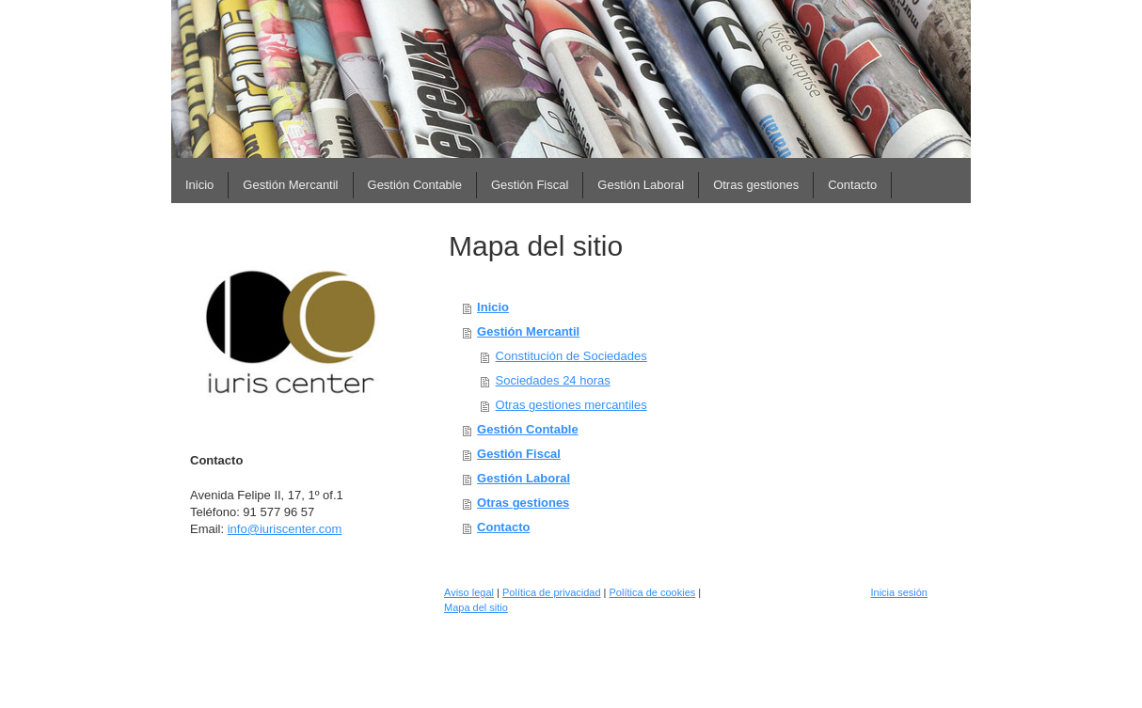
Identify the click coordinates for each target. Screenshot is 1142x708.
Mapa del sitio (476, 607)
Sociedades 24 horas (553, 380)
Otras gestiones (523, 503)
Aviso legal (469, 592)
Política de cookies (653, 592)
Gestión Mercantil (528, 331)
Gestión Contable (528, 429)
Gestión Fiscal (519, 454)
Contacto (503, 527)
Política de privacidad (551, 592)
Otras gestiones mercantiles (571, 405)
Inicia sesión (899, 592)
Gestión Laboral (523, 478)
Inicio (493, 307)
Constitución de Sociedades (571, 356)
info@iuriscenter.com (285, 529)
